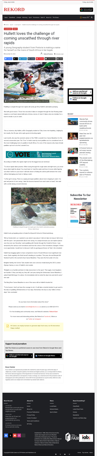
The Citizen (56, 17)
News (6, 17)
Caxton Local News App (79, 418)
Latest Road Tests (78, 409)
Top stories (85, 452)
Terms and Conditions (33, 421)
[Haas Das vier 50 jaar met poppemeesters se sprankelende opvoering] (73, 136)
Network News (54, 409)
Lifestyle (18, 17)
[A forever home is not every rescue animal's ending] (73, 150)
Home (6, 24)
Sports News (53, 412)
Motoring (24, 17)
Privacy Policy (31, 415)
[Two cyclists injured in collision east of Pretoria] (73, 172)
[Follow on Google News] (48, 355)
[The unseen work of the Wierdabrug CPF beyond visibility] (73, 160)
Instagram (38, 319)
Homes (75, 412)
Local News (53, 406)
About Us (48, 17)
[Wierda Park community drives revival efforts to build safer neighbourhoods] (73, 121)
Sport (30, 17)
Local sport (17, 24)
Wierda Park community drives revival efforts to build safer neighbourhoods (85, 123)
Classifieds (12, 17)
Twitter (30, 319)
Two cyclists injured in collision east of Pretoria (85, 172)
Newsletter (76, 415)
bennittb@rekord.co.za (33, 307)
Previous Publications (33, 412)
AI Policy (29, 424)
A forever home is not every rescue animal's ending (85, 150)
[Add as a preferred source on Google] (86, 9)
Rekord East (53, 311)
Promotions (36, 17)
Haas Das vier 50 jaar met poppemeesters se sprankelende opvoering (86, 138)
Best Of (43, 17)
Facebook (47, 316)
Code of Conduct (32, 418)
